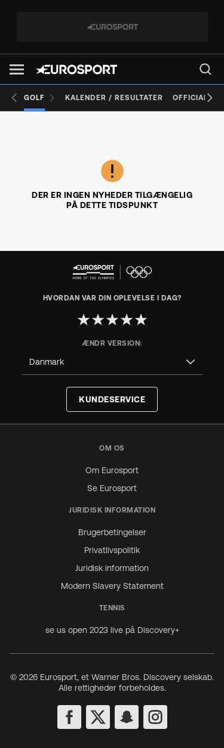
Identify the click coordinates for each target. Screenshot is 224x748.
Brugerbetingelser (112, 532)
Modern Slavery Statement (112, 586)
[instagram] (155, 717)
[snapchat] (127, 717)
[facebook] (69, 717)
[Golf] (39, 98)
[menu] (205, 69)
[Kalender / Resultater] (114, 98)
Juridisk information (112, 568)
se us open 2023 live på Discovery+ (112, 630)
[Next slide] (209, 98)
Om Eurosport (112, 470)
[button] (17, 69)
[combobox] (112, 362)
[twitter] (98, 717)
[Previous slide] (14, 98)
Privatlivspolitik (112, 550)
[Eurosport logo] (76, 69)
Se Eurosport (112, 488)
